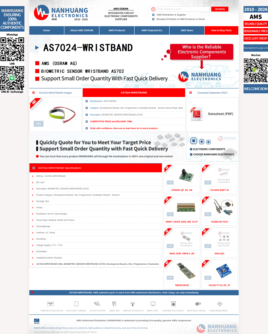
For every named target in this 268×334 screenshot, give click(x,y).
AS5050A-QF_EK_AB (181, 190)
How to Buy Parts (221, 30)
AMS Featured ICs (152, 30)
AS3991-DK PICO (219, 222)
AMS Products (117, 30)
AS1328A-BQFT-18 (219, 190)
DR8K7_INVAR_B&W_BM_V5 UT (182, 222)
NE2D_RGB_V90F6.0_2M (182, 253)
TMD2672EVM (182, 285)
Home (46, 30)
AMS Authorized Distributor (91, 320)
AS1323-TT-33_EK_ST (219, 285)
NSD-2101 (219, 253)
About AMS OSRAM (81, 30)
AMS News (187, 30)
